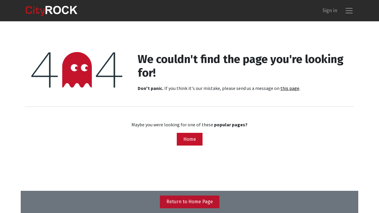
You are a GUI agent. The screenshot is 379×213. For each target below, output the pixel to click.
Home (189, 139)
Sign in (329, 10)
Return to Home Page (189, 201)
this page (289, 88)
